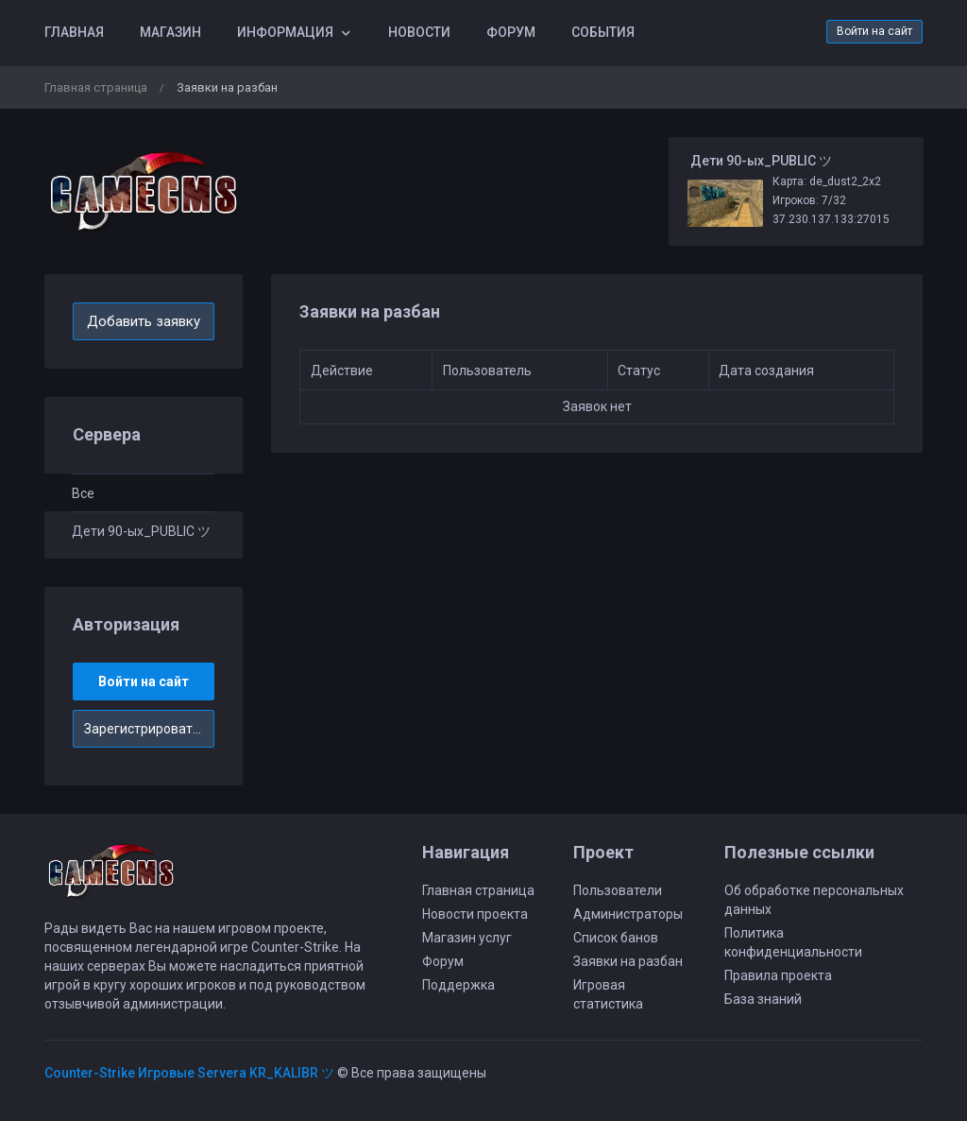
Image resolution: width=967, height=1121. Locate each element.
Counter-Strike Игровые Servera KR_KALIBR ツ (189, 1072)
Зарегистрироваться (149, 728)
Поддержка (458, 984)
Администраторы (628, 914)
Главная (74, 32)
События (603, 32)
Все (83, 493)
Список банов (615, 937)
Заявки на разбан (628, 961)
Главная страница (95, 87)
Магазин (170, 32)
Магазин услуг (467, 937)
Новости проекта (475, 914)
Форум (510, 32)
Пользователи (617, 890)
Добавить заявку (143, 321)
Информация (285, 32)
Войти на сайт (874, 31)
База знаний (763, 999)
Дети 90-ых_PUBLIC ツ (141, 531)
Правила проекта (778, 975)
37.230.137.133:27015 (831, 219)
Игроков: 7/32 (809, 200)
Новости (419, 32)
